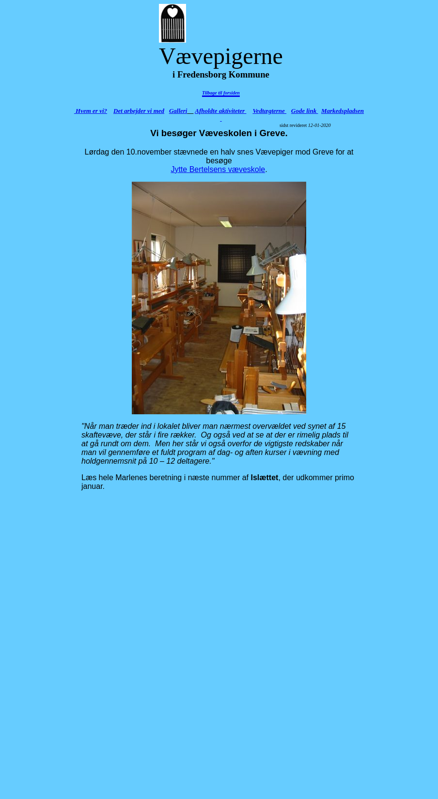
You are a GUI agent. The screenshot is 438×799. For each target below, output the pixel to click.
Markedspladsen (342, 110)
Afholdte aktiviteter (220, 110)
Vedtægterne (269, 110)
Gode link (304, 110)
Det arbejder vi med (138, 110)
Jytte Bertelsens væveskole (218, 169)
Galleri (178, 110)
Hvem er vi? (90, 110)
